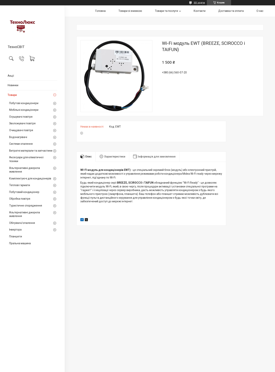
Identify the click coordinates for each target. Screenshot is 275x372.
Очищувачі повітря (21, 130)
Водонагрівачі (18, 137)
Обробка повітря (19, 198)
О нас (259, 10)
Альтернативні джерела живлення (24, 169)
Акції (11, 75)
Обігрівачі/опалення (22, 222)
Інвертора (15, 229)
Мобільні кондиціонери (23, 109)
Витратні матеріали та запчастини (30, 150)
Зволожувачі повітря (22, 123)
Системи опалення (21, 143)
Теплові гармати (19, 185)
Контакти (199, 10)
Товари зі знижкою (130, 10)
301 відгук (199, 2)
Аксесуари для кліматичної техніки (26, 159)
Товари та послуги (166, 10)
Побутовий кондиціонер (24, 192)
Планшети (15, 236)
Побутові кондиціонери (23, 103)
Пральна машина (20, 243)
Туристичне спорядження (25, 205)
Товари (12, 94)
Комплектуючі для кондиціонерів (30, 178)
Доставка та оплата (231, 10)
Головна (100, 10)
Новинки (13, 85)
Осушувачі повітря (20, 116)
